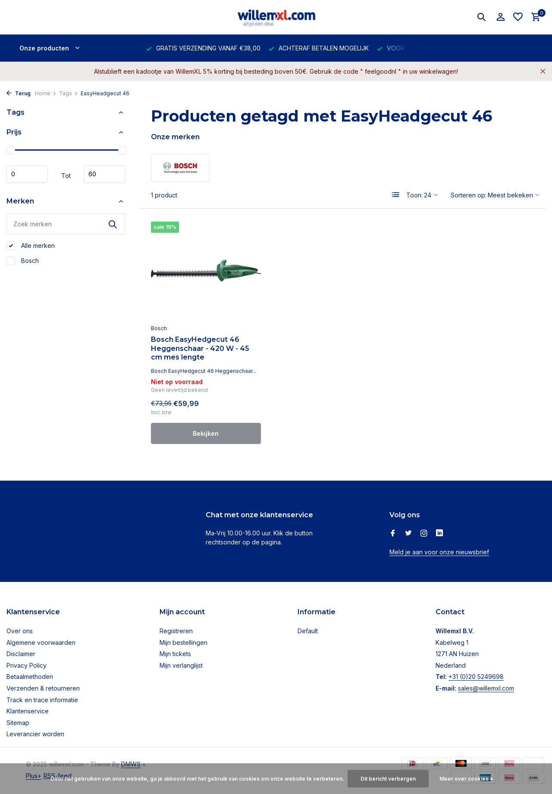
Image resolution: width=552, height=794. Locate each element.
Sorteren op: (468, 195)
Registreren (176, 631)
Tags (68, 93)
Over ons (19, 631)
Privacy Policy (26, 665)
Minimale (27, 174)
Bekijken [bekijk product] (206, 433)
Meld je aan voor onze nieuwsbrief (439, 552)
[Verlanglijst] (518, 17)
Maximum (104, 174)
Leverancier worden (35, 734)
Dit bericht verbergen (388, 778)
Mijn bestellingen (183, 642)
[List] (396, 195)
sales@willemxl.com (486, 688)
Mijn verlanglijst (181, 665)
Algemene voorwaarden (40, 642)
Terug (18, 93)
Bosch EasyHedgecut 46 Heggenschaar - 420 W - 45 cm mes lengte (200, 348)
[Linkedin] (439, 533)
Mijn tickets (175, 653)
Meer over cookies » (466, 778)
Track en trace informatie (42, 699)
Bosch (22, 260)
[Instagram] (423, 533)
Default (308, 631)
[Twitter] (408, 533)
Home (45, 93)
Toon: (414, 195)
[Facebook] (392, 533)
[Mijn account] (500, 17)
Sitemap (17, 722)
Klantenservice (27, 711)
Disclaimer (20, 653)
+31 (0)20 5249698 (476, 676)
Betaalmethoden (29, 676)
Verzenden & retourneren (43, 688)
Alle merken (30, 245)
